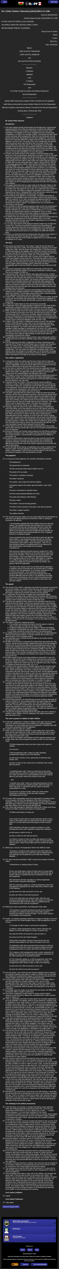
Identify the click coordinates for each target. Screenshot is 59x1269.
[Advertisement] (17, 1212)
